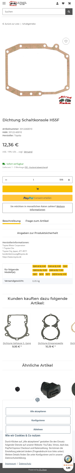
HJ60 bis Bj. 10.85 (40, 270)
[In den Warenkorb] (4, 33)
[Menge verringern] (6, 180)
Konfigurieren (38, 420)
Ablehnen (38, 429)
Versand (28, 151)
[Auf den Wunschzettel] (66, 41)
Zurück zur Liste (12, 23)
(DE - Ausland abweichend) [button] (36, 167)
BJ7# (41, 274)
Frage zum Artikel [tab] (37, 220)
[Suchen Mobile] (33, 11)
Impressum (10, 463)
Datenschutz (25, 463)
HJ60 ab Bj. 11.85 (56, 270)
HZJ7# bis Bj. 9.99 (59, 274)
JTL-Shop (43, 469)
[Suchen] (69, 11)
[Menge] (33, 180)
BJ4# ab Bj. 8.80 (39, 266)
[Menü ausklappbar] (4, 2)
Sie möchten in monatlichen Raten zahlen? (37, 208)
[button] (57, 3)
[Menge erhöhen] (68, 180)
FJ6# (65, 266)
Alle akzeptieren (38, 411)
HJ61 (35, 274)
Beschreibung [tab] (11, 220)
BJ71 (48, 274)
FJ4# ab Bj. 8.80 (54, 266)
